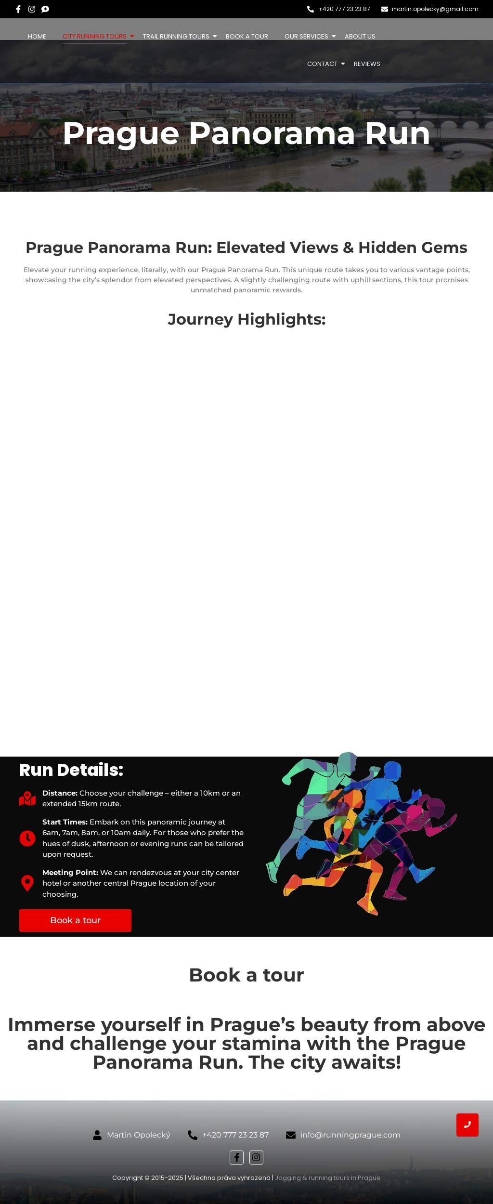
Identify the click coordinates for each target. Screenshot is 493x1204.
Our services (308, 36)
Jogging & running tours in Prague (328, 1177)
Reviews (367, 63)
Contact (324, 63)
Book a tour (247, 36)
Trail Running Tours (178, 36)
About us (360, 36)
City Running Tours (96, 36)
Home (37, 36)
